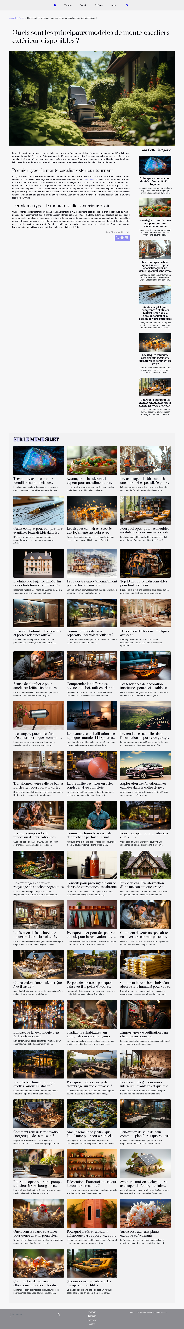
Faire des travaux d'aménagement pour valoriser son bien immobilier (92, 585)
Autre (113, 5)
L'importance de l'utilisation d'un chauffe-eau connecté (144, 1034)
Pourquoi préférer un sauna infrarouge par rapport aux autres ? (92, 1236)
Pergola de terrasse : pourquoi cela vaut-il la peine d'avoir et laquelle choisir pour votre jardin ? (89, 989)
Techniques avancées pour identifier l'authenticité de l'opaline (155, 181)
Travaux (68, 5)
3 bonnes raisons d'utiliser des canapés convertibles (89, 1283)
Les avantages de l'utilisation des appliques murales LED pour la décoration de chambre (91, 738)
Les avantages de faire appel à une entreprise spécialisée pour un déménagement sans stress (155, 267)
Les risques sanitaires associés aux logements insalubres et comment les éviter (155, 359)
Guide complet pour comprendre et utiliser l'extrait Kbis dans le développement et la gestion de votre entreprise (155, 313)
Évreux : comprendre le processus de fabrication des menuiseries (34, 837)
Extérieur (99, 5)
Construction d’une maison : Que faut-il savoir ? (37, 985)
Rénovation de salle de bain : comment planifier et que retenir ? (144, 1136)
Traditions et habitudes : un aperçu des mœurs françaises (88, 1034)
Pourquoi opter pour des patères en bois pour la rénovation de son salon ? (91, 937)
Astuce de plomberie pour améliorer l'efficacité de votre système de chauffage (35, 688)
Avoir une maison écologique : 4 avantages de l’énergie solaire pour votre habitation (143, 1186)
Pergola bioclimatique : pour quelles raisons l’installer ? (34, 1084)
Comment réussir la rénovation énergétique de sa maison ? (36, 1134)
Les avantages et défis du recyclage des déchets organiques (38, 885)
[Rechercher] (35, 1314)
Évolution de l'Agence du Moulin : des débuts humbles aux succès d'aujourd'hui (37, 585)
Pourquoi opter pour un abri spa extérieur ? (144, 835)
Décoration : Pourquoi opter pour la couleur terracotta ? (92, 1184)
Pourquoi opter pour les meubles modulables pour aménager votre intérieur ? (155, 402)
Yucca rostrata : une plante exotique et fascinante (139, 1234)
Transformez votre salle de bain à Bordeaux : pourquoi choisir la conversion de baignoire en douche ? (38, 789)
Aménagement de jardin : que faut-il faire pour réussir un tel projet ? (89, 1136)
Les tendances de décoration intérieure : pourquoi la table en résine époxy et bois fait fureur (143, 688)
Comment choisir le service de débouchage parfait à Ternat (89, 835)
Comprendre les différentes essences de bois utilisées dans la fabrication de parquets (91, 688)
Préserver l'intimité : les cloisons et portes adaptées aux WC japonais (37, 635)
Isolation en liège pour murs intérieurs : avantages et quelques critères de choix (145, 1086)
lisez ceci (89, 179)
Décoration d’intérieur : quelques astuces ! (144, 633)
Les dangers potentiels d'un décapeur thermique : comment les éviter (36, 738)
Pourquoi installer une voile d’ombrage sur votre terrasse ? (89, 1084)
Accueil (12, 18)
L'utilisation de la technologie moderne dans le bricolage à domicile (34, 937)
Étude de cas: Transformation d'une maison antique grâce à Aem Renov (142, 887)
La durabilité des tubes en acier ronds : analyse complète (90, 786)
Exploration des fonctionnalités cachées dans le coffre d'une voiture (143, 788)
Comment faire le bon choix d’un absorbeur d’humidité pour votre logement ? (144, 987)
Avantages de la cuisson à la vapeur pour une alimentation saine (155, 223)
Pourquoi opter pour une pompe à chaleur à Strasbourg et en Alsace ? (37, 1186)
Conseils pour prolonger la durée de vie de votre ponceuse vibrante (92, 885)
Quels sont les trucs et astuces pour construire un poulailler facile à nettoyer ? (35, 1236)
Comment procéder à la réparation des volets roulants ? (90, 633)
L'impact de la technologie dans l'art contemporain (36, 1034)
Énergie (83, 5)
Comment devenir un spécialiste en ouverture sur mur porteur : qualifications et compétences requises (144, 939)
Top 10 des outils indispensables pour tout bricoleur (143, 583)
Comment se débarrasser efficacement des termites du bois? (34, 1285)
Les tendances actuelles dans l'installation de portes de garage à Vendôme (145, 738)
